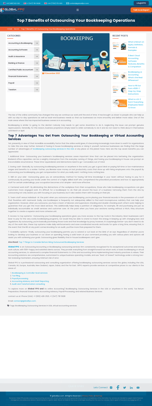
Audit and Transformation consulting (28, 284)
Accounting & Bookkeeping (20, 43)
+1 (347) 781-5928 (32, 3)
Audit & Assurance (16, 56)
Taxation (12, 89)
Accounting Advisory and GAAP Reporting (30, 281)
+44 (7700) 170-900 (53, 3)
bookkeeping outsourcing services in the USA (54, 149)
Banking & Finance (16, 63)
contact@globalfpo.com (77, 3)
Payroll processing (20, 278)
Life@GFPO (141, 3)
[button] (77, 9)
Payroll (11, 83)
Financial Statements (18, 76)
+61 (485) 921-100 (11, 3)
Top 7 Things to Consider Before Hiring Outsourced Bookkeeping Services (51, 242)
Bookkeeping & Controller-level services (30, 273)
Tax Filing (16, 275)
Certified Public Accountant (20, 69)
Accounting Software (17, 49)
